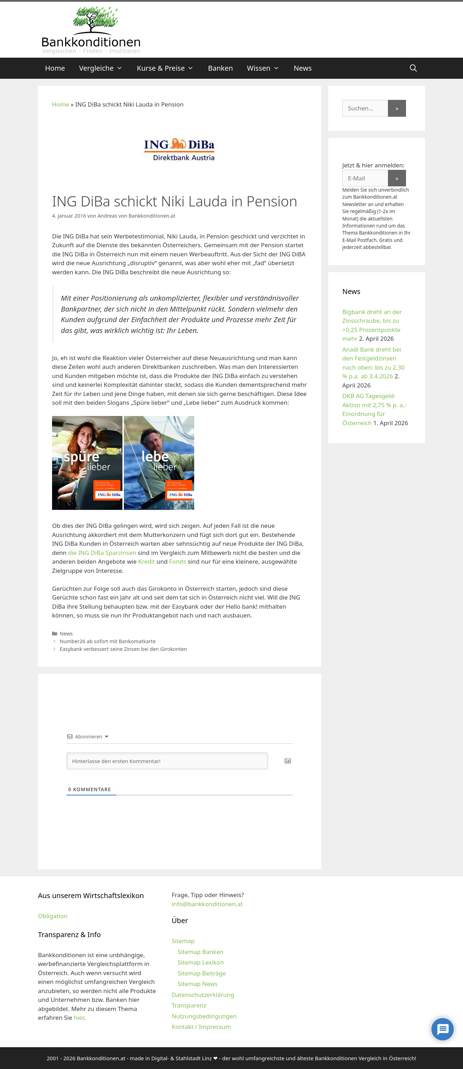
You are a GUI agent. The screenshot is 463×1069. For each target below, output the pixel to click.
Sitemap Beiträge (202, 973)
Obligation (53, 916)
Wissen (267, 68)
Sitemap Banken (200, 952)
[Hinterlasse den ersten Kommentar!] (167, 761)
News (303, 68)
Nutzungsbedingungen (204, 1016)
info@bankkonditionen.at (207, 904)
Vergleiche (104, 68)
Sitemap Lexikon (201, 962)
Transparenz (189, 1005)
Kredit (146, 561)
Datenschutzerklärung (203, 995)
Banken (220, 68)
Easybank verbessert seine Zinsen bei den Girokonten (123, 649)
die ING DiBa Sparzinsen (102, 553)
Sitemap (183, 941)
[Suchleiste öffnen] (413, 68)
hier (79, 1017)
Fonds (177, 561)
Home (55, 68)
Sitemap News (197, 984)
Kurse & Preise (169, 68)
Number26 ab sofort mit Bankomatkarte (108, 641)
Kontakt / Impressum (201, 1027)
